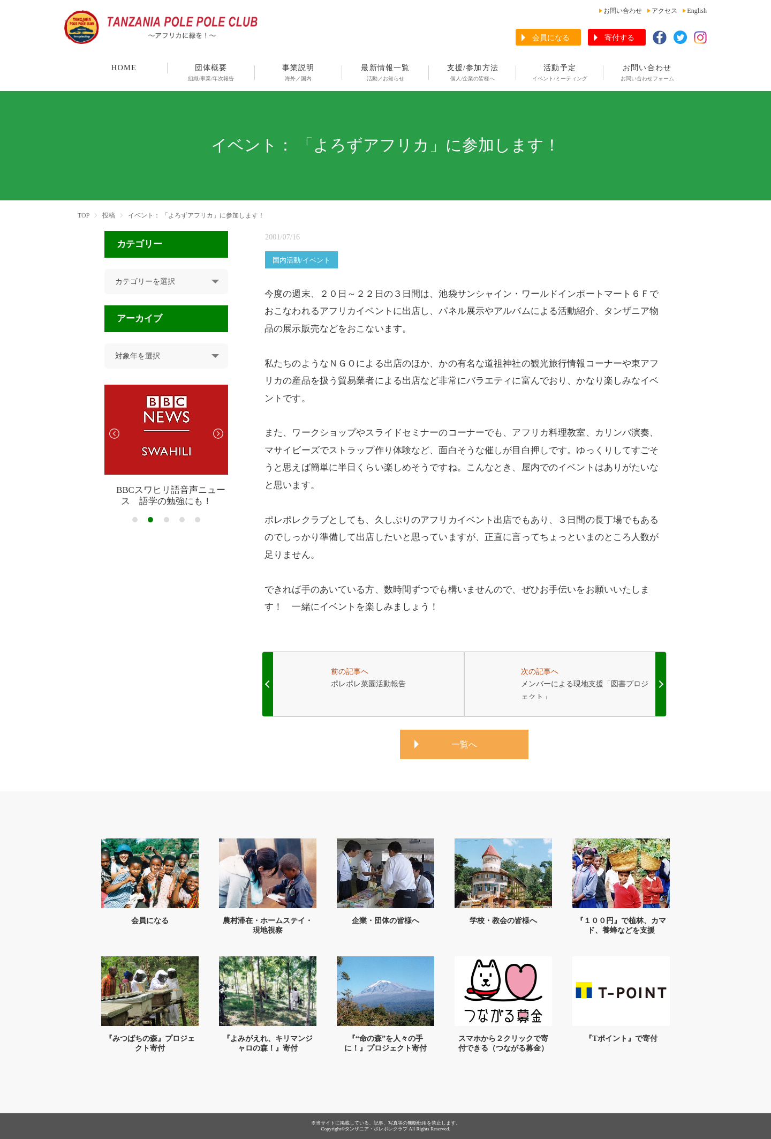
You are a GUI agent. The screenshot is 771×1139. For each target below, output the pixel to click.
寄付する (619, 38)
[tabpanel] (166, 446)
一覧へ (464, 744)
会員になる (551, 38)
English (697, 10)
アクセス (664, 10)
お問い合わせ (622, 10)
